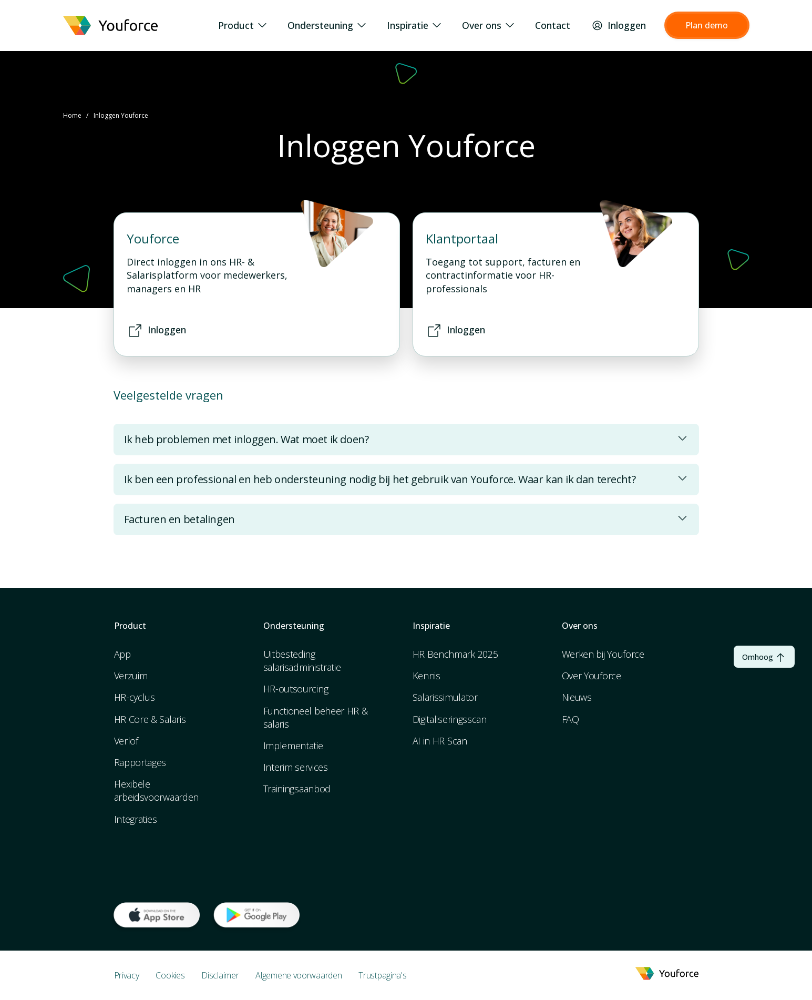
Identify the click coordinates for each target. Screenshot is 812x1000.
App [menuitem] (122, 654)
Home (72, 115)
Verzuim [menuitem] (131, 675)
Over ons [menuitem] (488, 25)
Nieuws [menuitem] (577, 697)
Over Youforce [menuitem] (591, 675)
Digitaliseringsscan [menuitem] (450, 719)
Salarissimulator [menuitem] (445, 697)
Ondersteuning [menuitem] (326, 25)
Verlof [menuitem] (126, 740)
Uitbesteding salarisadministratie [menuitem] (302, 661)
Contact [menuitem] (552, 25)
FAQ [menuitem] (570, 719)
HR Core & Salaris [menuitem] (150, 719)
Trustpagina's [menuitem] (382, 975)
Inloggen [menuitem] (618, 25)
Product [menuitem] (242, 25)
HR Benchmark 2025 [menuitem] (455, 654)
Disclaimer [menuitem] (220, 975)
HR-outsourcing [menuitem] (295, 688)
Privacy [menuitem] (126, 975)
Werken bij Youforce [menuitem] (603, 654)
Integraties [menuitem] (135, 819)
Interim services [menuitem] (295, 767)
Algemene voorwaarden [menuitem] (298, 975)
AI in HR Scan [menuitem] (440, 740)
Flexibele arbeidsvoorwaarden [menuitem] (156, 790)
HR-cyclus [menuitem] (134, 697)
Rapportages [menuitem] (140, 762)
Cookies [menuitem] (170, 975)
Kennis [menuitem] (426, 675)
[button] (706, 25)
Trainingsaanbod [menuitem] (297, 788)
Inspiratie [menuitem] (414, 25)
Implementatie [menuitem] (293, 745)
